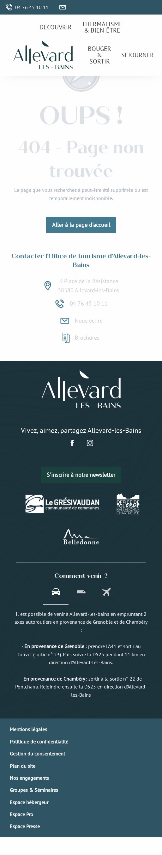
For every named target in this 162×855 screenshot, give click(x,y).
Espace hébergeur (29, 802)
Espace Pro (21, 814)
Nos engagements (29, 778)
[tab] (56, 592)
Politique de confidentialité (39, 741)
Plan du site (22, 766)
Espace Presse (25, 826)
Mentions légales (28, 729)
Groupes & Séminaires (34, 790)
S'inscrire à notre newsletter (81, 474)
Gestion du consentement (37, 753)
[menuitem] (55, 26)
